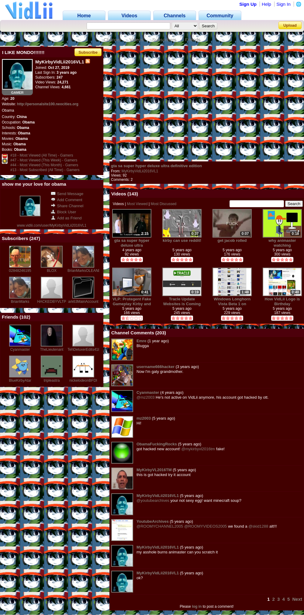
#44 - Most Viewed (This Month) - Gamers (44, 165)
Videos (136, 39)
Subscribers (164, 39)
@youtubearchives (152, 500)
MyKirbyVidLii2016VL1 (140, 171)
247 (35, 238)
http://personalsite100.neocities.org (47, 104)
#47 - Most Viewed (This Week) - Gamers (43, 160)
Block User (63, 212)
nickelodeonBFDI (83, 380)
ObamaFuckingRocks (156, 444)
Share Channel (67, 206)
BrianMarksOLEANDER (86, 271)
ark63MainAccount (83, 301)
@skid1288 (258, 526)
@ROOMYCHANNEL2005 (159, 526)
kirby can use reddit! (182, 240)
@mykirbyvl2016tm (198, 449)
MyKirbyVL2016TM (154, 470)
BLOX (52, 271)
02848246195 (20, 271)
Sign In (283, 4)
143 (132, 193)
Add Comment (66, 200)
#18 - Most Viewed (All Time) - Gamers (41, 155)
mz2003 (143, 418)
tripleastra (52, 380)
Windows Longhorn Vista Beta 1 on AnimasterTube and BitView (232, 301)
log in (197, 606)
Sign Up (248, 4)
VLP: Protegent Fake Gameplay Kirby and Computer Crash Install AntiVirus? (131, 301)
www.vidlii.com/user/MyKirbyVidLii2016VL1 (52, 225)
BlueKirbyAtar (20, 380)
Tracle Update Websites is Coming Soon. (182, 301)
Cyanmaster (20, 349)
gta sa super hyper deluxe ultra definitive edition (156, 166)
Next (297, 599)
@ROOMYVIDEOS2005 (205, 526)
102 (25, 316)
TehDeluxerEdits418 (83, 349)
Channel (112, 39)
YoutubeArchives (152, 521)
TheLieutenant (52, 349)
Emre (141, 341)
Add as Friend (66, 218)
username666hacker (155, 366)
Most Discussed (164, 204)
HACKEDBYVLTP (51, 301)
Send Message (67, 193)
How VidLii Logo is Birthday (282, 301)
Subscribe (88, 52)
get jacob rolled (232, 240)
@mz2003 (145, 397)
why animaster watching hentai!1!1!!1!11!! (282, 243)
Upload (290, 25)
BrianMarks (20, 301)
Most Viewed (137, 204)
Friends (192, 39)
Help (266, 4)
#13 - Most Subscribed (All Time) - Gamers (44, 170)
